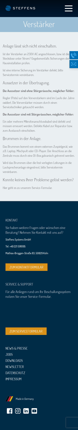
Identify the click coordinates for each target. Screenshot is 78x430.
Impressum (13, 379)
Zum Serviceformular (26, 331)
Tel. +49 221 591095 (15, 246)
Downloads (14, 360)
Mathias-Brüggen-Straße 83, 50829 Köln (26, 253)
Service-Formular (42, 188)
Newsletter (14, 366)
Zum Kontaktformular (26, 267)
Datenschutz (15, 373)
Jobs (9, 354)
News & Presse (16, 348)
